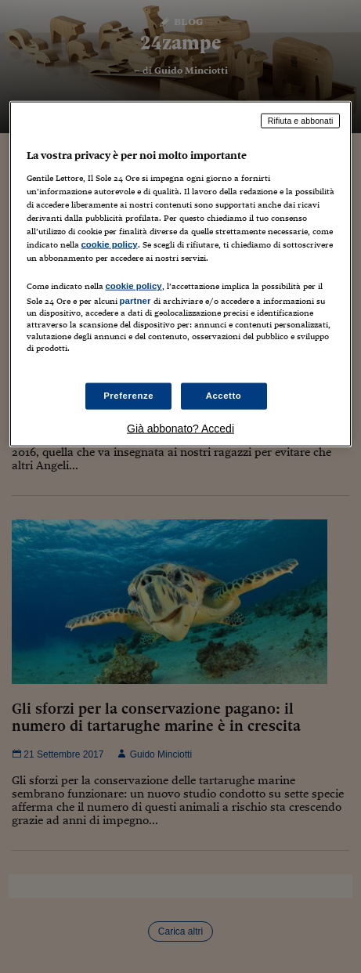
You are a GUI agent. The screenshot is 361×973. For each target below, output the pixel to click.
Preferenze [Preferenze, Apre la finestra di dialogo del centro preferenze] (128, 395)
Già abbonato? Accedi (180, 427)
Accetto (224, 395)
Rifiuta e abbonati (301, 120)
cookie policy (109, 244)
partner (135, 301)
